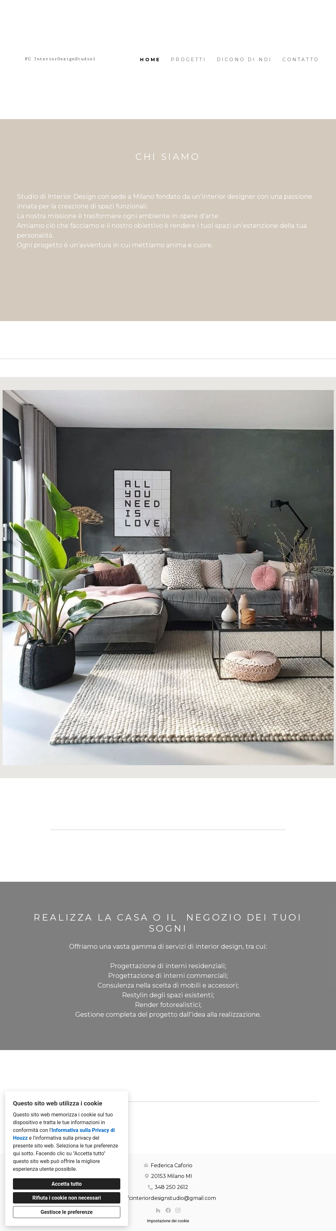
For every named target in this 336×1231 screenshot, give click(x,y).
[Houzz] (158, 1210)
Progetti (188, 59)
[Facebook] (168, 1210)
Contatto (300, 59)
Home (150, 59)
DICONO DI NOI (244, 59)
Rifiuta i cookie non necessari (66, 1198)
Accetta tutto (66, 1184)
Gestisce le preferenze (67, 1212)
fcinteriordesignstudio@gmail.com (171, 1198)
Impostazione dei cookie (168, 1221)
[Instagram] (178, 1210)
